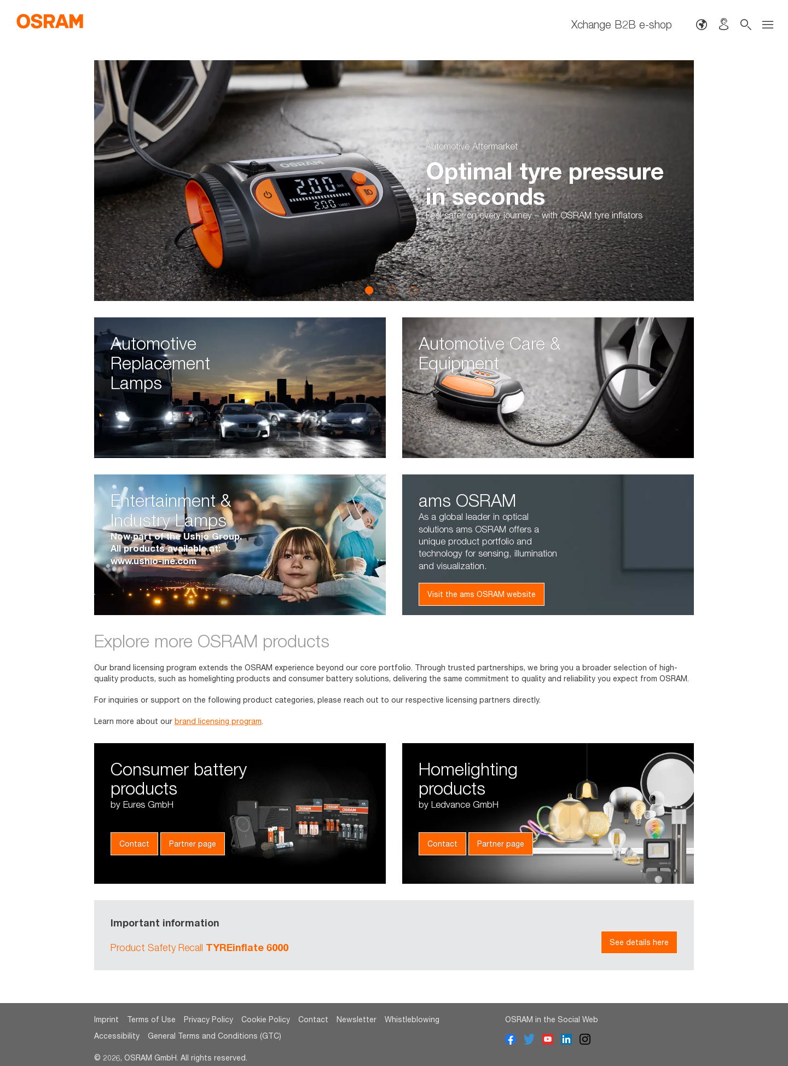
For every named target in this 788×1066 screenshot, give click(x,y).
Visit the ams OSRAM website (481, 594)
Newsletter (356, 1019)
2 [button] (391, 290)
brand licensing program (218, 721)
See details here (639, 942)
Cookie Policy (265, 1019)
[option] (394, 180)
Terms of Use (151, 1019)
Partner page (192, 843)
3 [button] (413, 290)
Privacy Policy (208, 1019)
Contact (134, 843)
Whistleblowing (412, 1019)
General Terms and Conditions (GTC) (214, 1035)
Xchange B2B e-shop (621, 24)
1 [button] (369, 290)
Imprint (106, 1019)
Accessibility (117, 1035)
